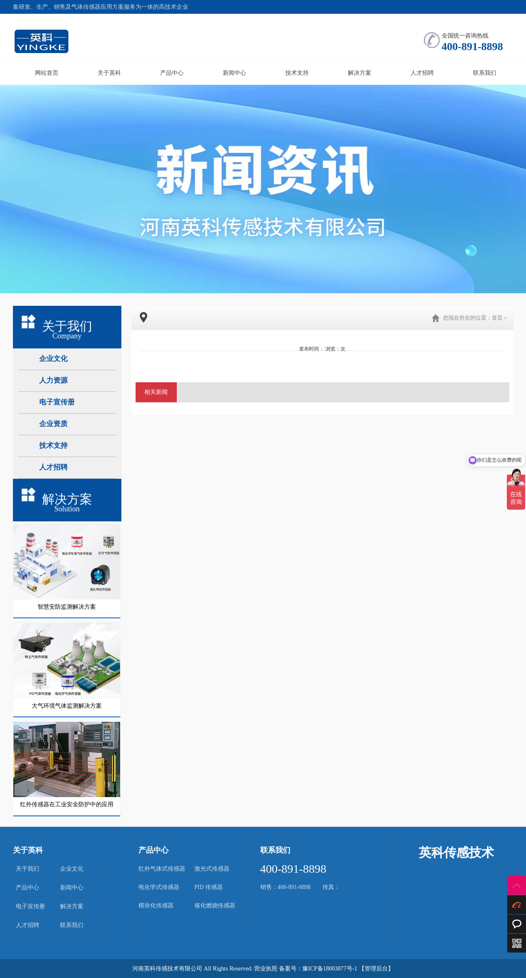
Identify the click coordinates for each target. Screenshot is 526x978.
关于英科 (109, 73)
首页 (497, 318)
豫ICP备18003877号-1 (329, 968)
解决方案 (359, 73)
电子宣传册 (30, 906)
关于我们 (27, 869)
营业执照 (265, 968)
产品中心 (172, 73)
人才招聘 (422, 73)
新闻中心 (234, 73)
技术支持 (297, 73)
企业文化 (71, 869)
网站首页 (46, 73)
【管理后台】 (376, 968)
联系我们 (484, 73)
